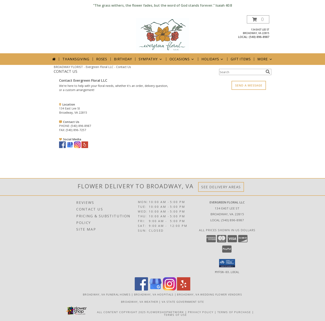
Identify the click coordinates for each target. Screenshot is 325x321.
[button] (258, 19)
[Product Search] (241, 72)
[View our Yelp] (84, 147)
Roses (101, 59)
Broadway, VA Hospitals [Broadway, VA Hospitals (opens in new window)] (154, 294)
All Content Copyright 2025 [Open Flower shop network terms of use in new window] (121, 312)
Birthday (123, 59)
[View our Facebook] (62, 147)
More (265, 59)
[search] (267, 71)
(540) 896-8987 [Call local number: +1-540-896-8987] (259, 37)
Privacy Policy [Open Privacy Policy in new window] (200, 312)
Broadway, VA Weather (139, 301)
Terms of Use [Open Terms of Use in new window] (175, 314)
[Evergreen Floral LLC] (162, 34)
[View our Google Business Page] (70, 147)
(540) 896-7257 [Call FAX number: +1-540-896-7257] (76, 130)
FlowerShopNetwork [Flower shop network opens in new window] (165, 312)
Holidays (212, 59)
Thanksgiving (75, 59)
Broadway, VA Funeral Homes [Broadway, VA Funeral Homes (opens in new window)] (107, 294)
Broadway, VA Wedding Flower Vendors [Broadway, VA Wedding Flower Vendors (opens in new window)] (209, 294)
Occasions (182, 59)
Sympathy (150, 59)
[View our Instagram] (77, 147)
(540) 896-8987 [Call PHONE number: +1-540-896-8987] (81, 126)
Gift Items (241, 59)
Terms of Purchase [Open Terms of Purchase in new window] (234, 312)
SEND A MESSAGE (248, 85)
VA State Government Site (183, 301)
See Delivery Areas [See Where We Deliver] (221, 187)
